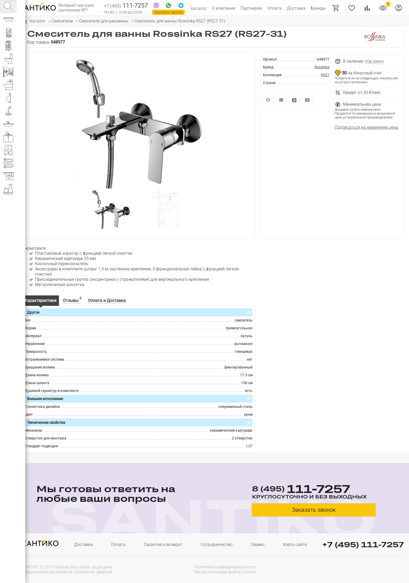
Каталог (199, 8)
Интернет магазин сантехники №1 (76, 8)
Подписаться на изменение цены (367, 127)
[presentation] (370, 569)
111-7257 (126, 6)
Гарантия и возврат (163, 544)
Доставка (296, 8)
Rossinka (322, 67)
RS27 (325, 75)
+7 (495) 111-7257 (363, 544)
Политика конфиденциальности (225, 566)
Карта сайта (295, 544)
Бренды (318, 8)
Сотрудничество (216, 544)
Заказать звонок (168, 12)
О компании (223, 8)
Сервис (258, 544)
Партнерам (251, 8)
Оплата (274, 8)
